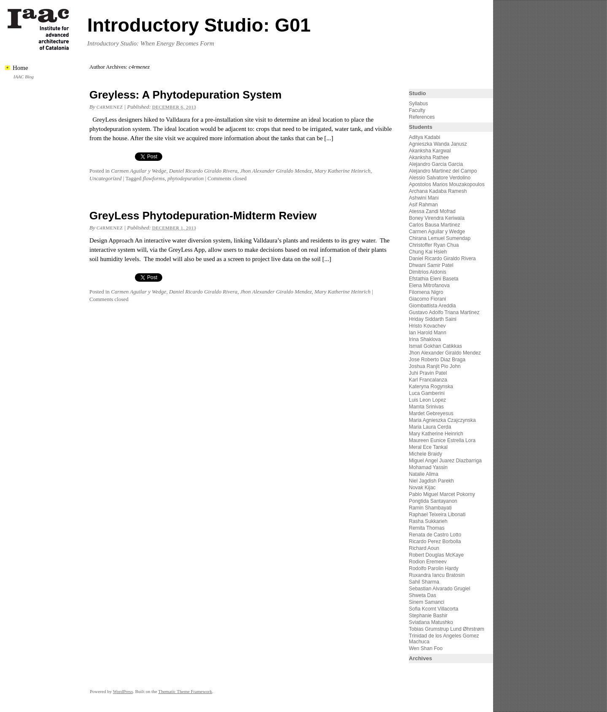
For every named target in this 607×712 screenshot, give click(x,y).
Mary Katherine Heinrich (342, 171)
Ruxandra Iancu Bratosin (437, 575)
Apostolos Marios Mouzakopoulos (446, 184)
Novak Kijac (422, 488)
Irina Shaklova (425, 339)
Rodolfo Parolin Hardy (433, 568)
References (422, 117)
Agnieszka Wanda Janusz (438, 144)
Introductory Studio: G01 (199, 25)
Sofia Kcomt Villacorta (433, 609)
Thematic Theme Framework (185, 691)
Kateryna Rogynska (431, 386)
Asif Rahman (423, 205)
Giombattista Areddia (432, 306)
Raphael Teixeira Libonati (438, 514)
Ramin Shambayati (430, 508)
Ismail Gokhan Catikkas (435, 346)
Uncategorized (105, 178)
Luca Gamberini (427, 393)
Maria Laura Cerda (430, 427)
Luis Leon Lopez (427, 400)
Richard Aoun (424, 548)
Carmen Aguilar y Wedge (138, 171)
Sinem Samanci (426, 602)
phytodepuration (185, 178)
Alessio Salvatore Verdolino (439, 178)
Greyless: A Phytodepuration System (185, 94)
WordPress (123, 691)
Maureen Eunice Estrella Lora (442, 440)
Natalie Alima (423, 474)
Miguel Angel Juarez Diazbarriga (445, 461)
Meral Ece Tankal (428, 447)
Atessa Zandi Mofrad (432, 211)
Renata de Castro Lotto (435, 535)
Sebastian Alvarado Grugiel (439, 589)
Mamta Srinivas (426, 407)
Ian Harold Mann (427, 333)
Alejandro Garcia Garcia (436, 164)
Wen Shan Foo (426, 648)
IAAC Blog (23, 76)
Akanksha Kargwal (430, 151)
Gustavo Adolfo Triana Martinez (444, 312)
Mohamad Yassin (428, 467)
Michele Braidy (425, 454)
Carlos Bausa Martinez (434, 225)
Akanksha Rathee (429, 157)
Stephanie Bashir (428, 616)
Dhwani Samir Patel (431, 265)
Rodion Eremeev (427, 562)
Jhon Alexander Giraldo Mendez (276, 171)
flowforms (154, 178)
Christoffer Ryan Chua (434, 245)
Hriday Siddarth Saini (433, 319)
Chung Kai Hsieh (428, 252)
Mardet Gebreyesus (431, 413)
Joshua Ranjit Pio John (435, 366)
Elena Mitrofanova (429, 285)
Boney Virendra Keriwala (437, 218)
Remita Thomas (426, 528)
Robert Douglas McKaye (436, 555)
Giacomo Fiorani (427, 299)
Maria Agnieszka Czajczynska (443, 420)
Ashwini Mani (424, 198)
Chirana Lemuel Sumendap (439, 238)
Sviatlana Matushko (431, 622)
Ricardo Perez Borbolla (435, 541)
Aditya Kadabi (424, 137)
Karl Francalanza (428, 380)
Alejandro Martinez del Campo (443, 171)
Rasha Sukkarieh (428, 521)
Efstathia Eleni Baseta (433, 279)
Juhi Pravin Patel (428, 373)
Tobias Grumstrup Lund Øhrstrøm (446, 629)
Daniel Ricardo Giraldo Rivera (203, 171)
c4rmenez (110, 106)
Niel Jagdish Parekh (431, 481)
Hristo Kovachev (427, 326)
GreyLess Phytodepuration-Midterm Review (203, 215)
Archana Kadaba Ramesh (438, 191)
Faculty (417, 110)
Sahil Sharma (424, 582)
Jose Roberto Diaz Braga (437, 360)
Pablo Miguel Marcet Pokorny (442, 494)
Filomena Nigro (426, 292)
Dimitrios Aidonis (427, 272)
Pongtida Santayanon (433, 501)
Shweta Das (422, 595)
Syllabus (418, 104)
